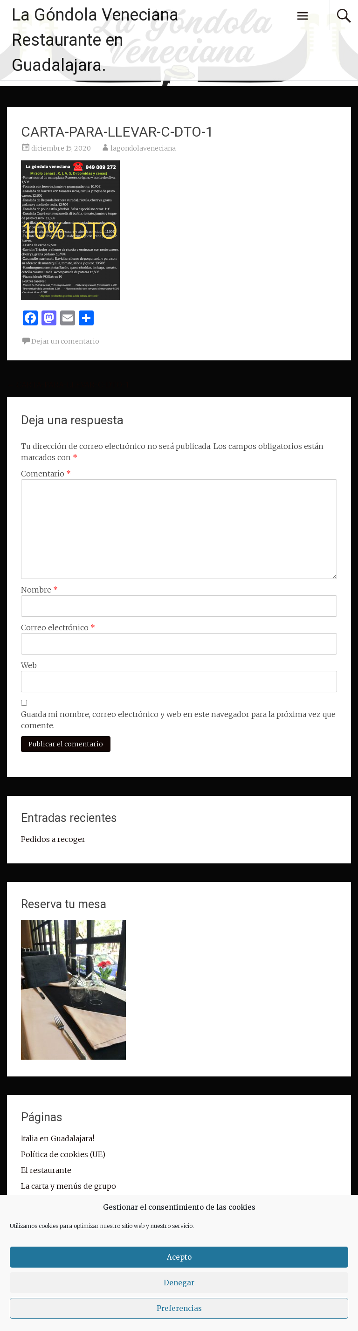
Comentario (46, 473)
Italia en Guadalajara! (57, 1138)
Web (29, 665)
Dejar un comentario (65, 341)
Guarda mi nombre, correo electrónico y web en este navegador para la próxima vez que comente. (178, 720)
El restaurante (46, 1170)
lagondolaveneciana (143, 148)
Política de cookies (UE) (63, 1154)
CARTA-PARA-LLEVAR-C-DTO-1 (68, 384)
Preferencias (179, 1308)
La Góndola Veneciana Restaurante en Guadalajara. (95, 40)
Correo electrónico (58, 627)
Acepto (179, 1257)
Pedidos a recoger (53, 839)
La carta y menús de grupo (68, 1186)
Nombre (39, 589)
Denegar (179, 1282)
